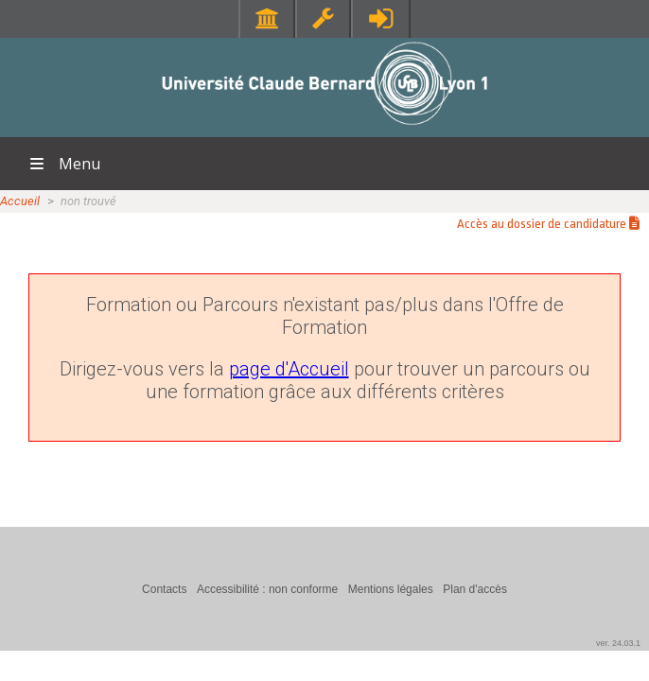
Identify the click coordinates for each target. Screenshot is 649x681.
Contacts (164, 589)
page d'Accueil (289, 369)
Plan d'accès (475, 589)
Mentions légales (390, 589)
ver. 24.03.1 (618, 643)
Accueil (20, 201)
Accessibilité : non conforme (267, 589)
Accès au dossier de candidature (548, 224)
